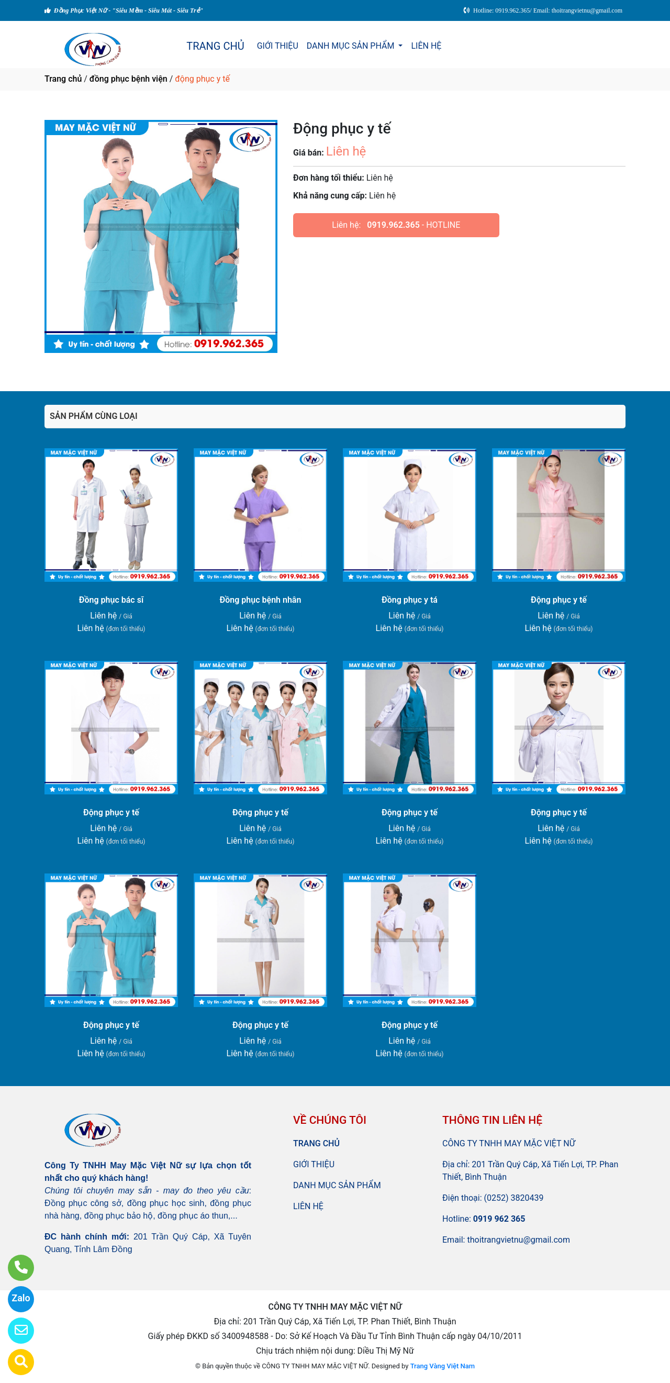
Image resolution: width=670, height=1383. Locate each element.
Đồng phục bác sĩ (111, 600)
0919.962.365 (393, 225)
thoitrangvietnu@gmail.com (518, 1240)
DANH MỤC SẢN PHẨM (352, 46)
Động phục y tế (559, 600)
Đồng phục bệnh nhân (261, 600)
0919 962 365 (499, 1219)
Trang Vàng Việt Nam (442, 1366)
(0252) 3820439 (514, 1198)
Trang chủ (63, 79)
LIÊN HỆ (426, 46)
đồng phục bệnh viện (129, 79)
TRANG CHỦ (215, 46)
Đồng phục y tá (410, 600)
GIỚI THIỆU (277, 46)
